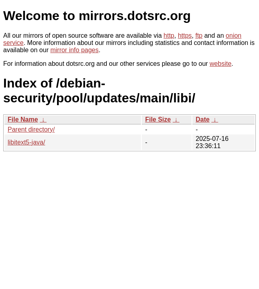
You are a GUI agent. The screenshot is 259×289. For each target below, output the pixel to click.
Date (203, 119)
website (220, 63)
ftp (198, 35)
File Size (158, 119)
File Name (23, 119)
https (185, 35)
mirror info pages (74, 50)
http (168, 35)
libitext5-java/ (26, 142)
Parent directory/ (31, 129)
